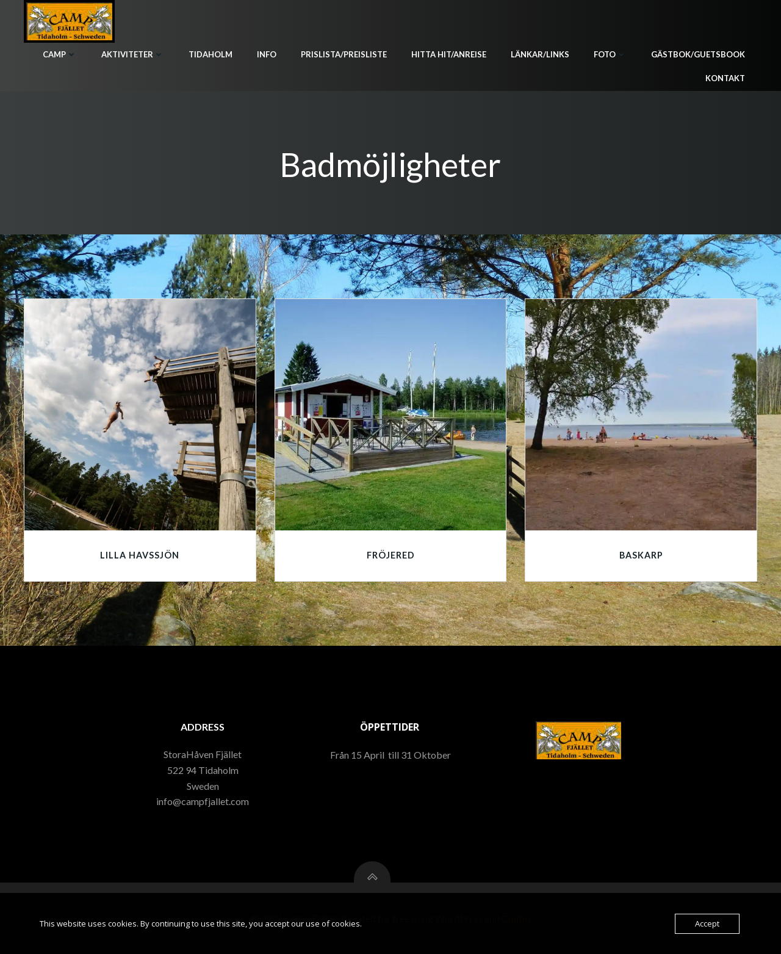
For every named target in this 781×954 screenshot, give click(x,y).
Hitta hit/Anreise (448, 54)
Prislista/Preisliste (344, 54)
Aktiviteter (132, 54)
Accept (707, 923)
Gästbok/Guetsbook (698, 54)
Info (266, 54)
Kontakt (725, 78)
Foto (610, 54)
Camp (60, 54)
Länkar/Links (540, 54)
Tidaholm (210, 54)
